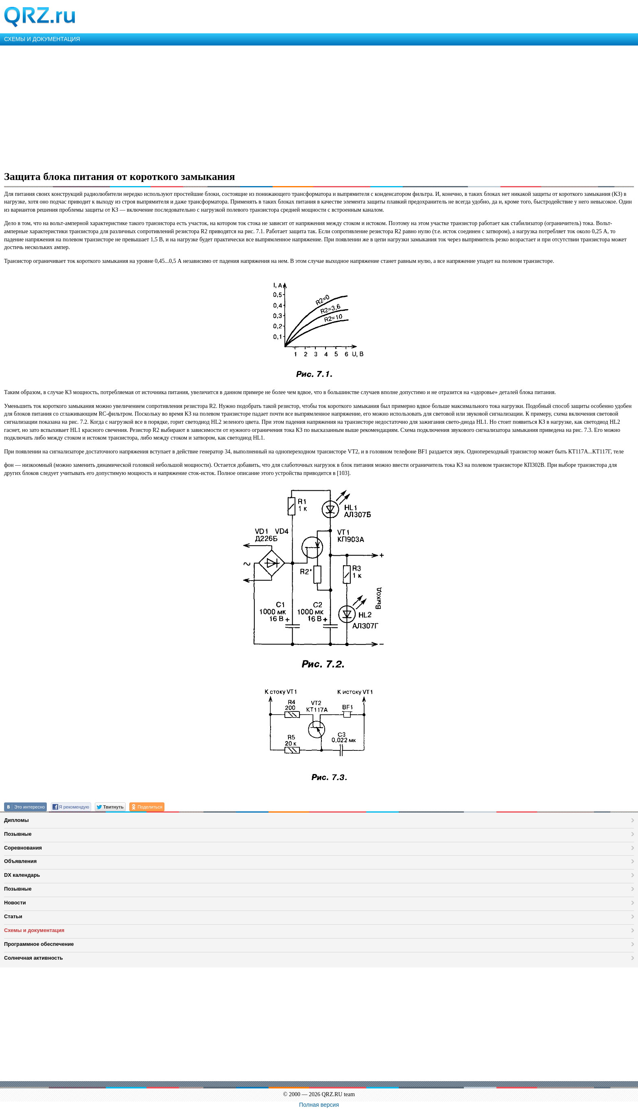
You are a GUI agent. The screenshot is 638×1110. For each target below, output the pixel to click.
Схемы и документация (34, 930)
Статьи (13, 916)
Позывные (18, 834)
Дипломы (16, 820)
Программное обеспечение (39, 944)
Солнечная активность (33, 958)
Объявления (20, 861)
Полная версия (319, 1104)
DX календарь (22, 875)
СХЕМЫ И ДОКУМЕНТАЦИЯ (42, 39)
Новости (15, 903)
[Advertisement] (244, 106)
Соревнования (23, 848)
